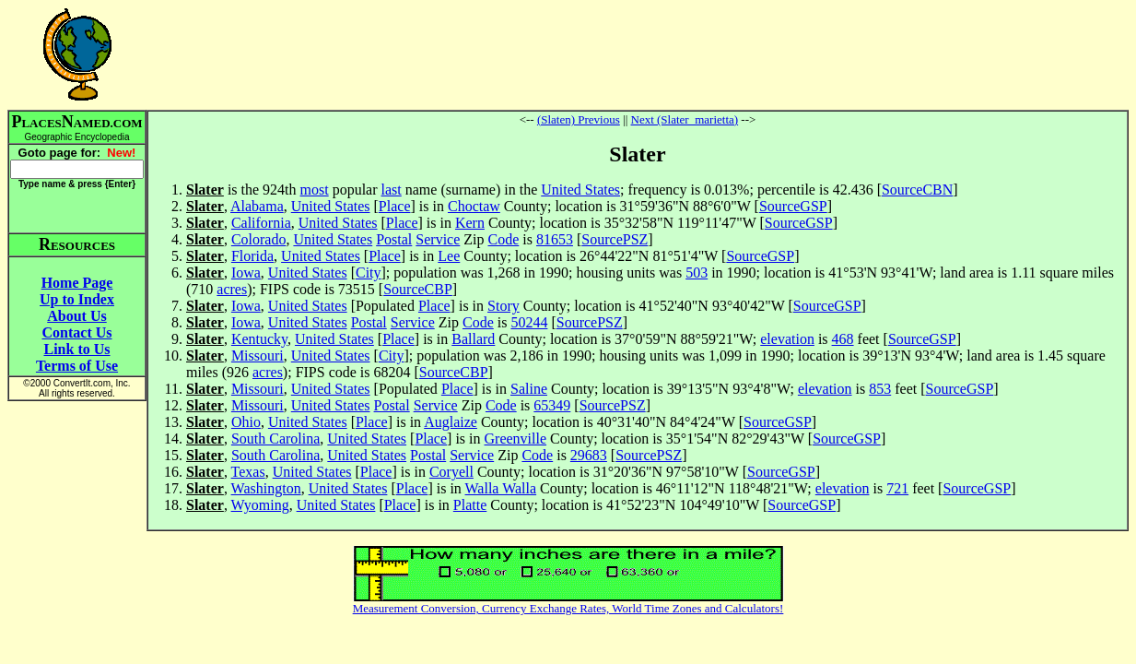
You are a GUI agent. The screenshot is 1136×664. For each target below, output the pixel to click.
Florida (252, 256)
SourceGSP (793, 206)
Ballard (473, 339)
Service (438, 239)
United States (580, 189)
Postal (394, 239)
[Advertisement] (637, 54)
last (391, 189)
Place (395, 206)
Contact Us (77, 332)
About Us (76, 316)
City (368, 272)
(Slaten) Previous (578, 119)
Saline (528, 389)
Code (504, 239)
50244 (528, 322)
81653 (554, 239)
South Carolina (275, 438)
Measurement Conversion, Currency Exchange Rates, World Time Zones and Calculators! (568, 608)
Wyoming (260, 505)
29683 (588, 455)
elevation (787, 339)
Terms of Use (77, 366)
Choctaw (474, 206)
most (314, 189)
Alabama (257, 206)
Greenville (516, 438)
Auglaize (450, 422)
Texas (248, 472)
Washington (266, 488)
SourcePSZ (614, 239)
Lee (449, 256)
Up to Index (77, 299)
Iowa (246, 272)
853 (880, 389)
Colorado (259, 239)
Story (503, 306)
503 (696, 272)
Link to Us (76, 349)
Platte (469, 505)
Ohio (246, 422)
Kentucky (259, 339)
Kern (470, 223)
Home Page (77, 282)
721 (897, 488)
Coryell (451, 472)
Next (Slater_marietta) (685, 119)
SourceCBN (917, 189)
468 (843, 339)
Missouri (257, 355)
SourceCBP (417, 289)
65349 (551, 405)
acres (232, 289)
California (261, 223)
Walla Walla (501, 488)
